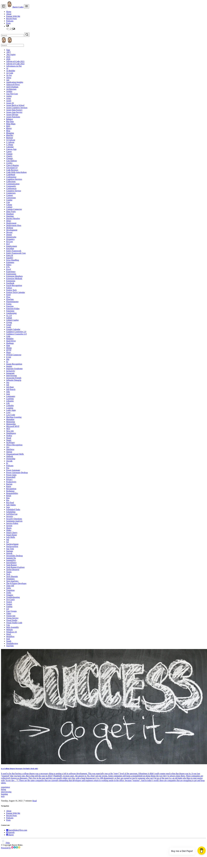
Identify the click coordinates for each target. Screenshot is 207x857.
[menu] (26, 6)
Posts (8, 23)
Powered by (10, 848)
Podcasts (9, 21)
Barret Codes (15, 7)
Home (8, 12)
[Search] (12, 35)
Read (34, 801)
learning (4, 794)
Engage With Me (13, 16)
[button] (7, 26)
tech (3, 796)
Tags (8, 50)
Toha (5, 843)
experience (5, 787)
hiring (3, 789)
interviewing (6, 792)
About (8, 14)
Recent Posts (11, 18)
